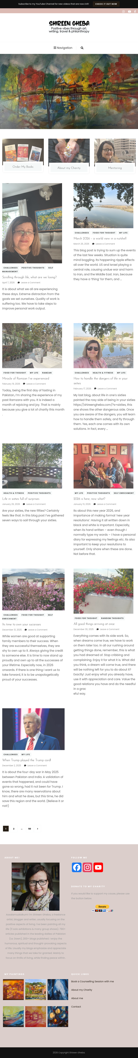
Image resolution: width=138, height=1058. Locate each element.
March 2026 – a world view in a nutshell (100, 238)
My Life (123, 232)
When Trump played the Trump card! (26, 760)
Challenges (11, 268)
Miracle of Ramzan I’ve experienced (25, 378)
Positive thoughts (33, 268)
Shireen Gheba (77, 1052)
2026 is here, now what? (89, 499)
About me (77, 998)
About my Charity (81, 990)
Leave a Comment (30, 282)
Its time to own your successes (21, 624)
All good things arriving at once (94, 624)
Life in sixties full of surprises (20, 499)
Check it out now (106, 4)
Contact (76, 1006)
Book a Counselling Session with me (92, 981)
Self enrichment (124, 493)
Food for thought (104, 232)
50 (30, 827)
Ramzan (47, 372)
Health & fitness (103, 372)
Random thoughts (112, 618)
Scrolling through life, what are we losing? (29, 277)
